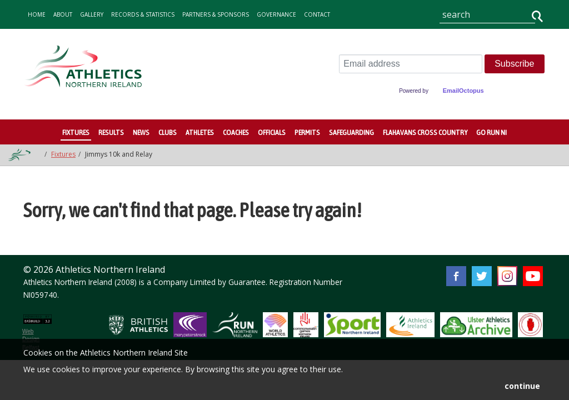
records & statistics (142, 14)
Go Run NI (491, 132)
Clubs (167, 132)
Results (111, 132)
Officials (272, 132)
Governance (276, 14)
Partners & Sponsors (215, 14)
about (62, 14)
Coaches (236, 132)
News (141, 132)
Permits (307, 132)
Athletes (200, 132)
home (37, 14)
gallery (91, 14)
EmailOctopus (463, 90)
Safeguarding (351, 132)
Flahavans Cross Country (425, 132)
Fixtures (75, 132)
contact (317, 14)
